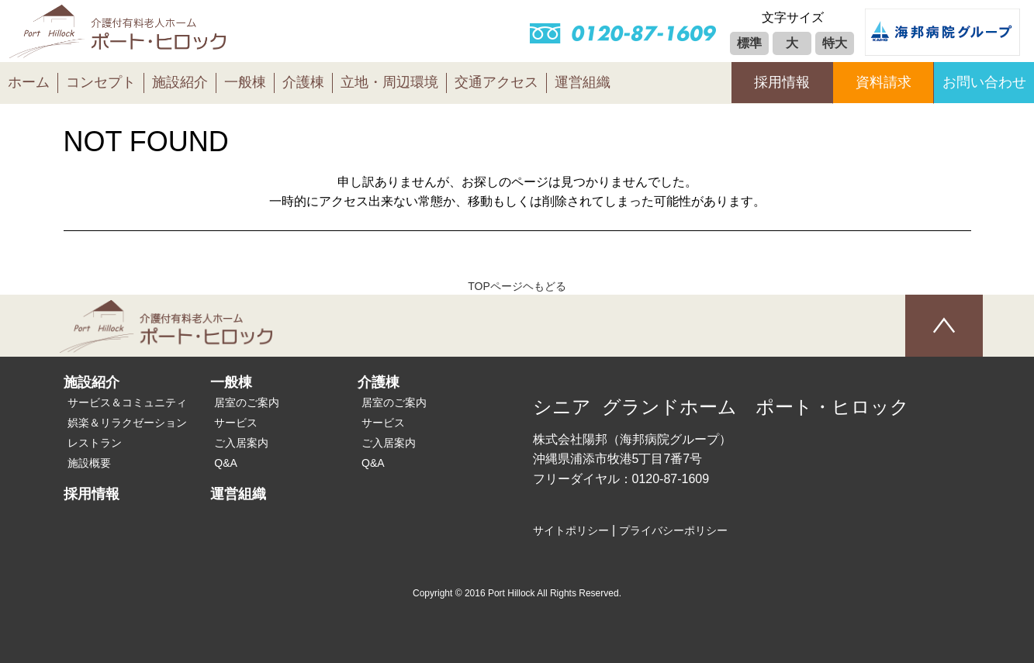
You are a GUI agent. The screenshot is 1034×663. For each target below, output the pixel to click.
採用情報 (782, 82)
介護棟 (303, 82)
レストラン (94, 443)
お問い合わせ (984, 82)
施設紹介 (180, 82)
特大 (834, 43)
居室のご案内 (246, 402)
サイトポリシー (571, 530)
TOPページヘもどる (517, 286)
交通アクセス (496, 82)
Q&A (225, 463)
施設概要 (89, 463)
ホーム (29, 82)
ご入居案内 (241, 443)
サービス (236, 422)
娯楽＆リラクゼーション (127, 422)
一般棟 (245, 82)
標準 (749, 43)
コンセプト (101, 82)
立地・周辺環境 (389, 82)
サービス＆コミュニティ (127, 402)
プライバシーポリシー (673, 530)
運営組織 (582, 82)
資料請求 (883, 82)
